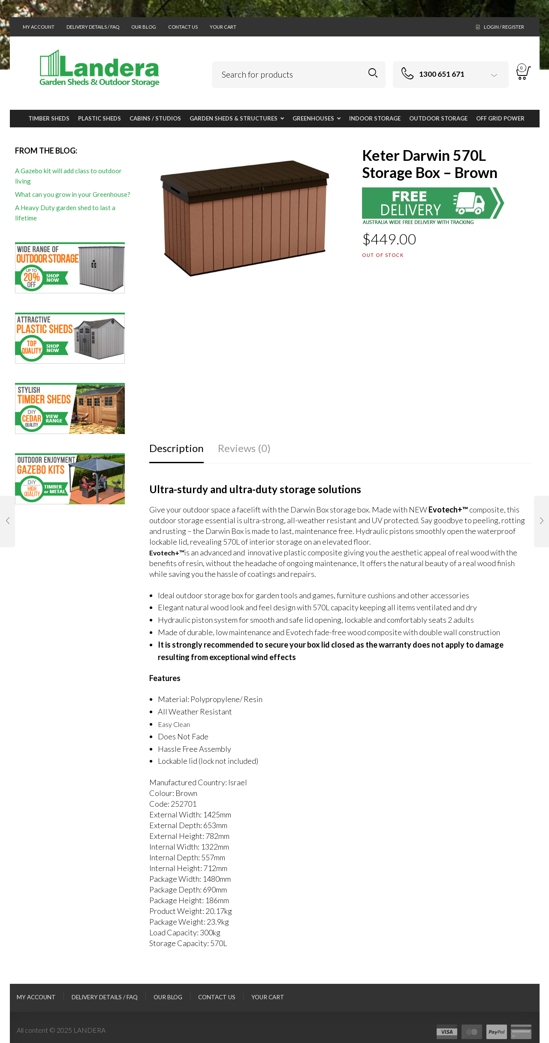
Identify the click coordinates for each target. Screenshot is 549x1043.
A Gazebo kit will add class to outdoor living (68, 176)
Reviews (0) (244, 448)
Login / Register (504, 27)
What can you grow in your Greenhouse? (72, 194)
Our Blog (143, 27)
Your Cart (223, 27)
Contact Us (183, 27)
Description (176, 448)
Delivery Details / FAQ (92, 27)
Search (373, 73)
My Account (38, 27)
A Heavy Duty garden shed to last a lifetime (65, 213)
